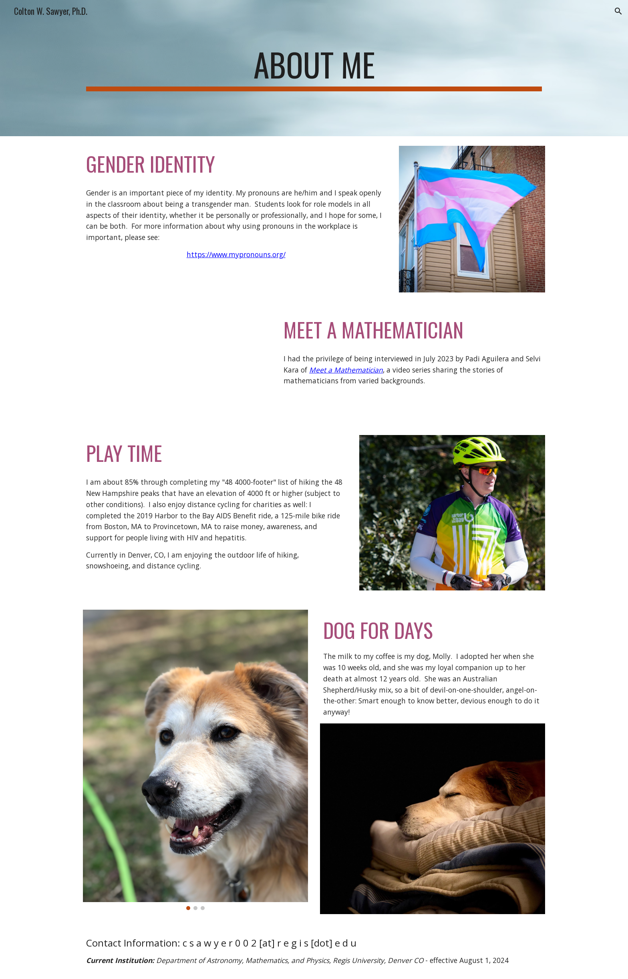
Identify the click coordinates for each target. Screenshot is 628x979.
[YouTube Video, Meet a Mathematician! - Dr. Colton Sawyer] (176, 364)
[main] (314, 68)
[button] (618, 11)
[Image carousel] (195, 760)
